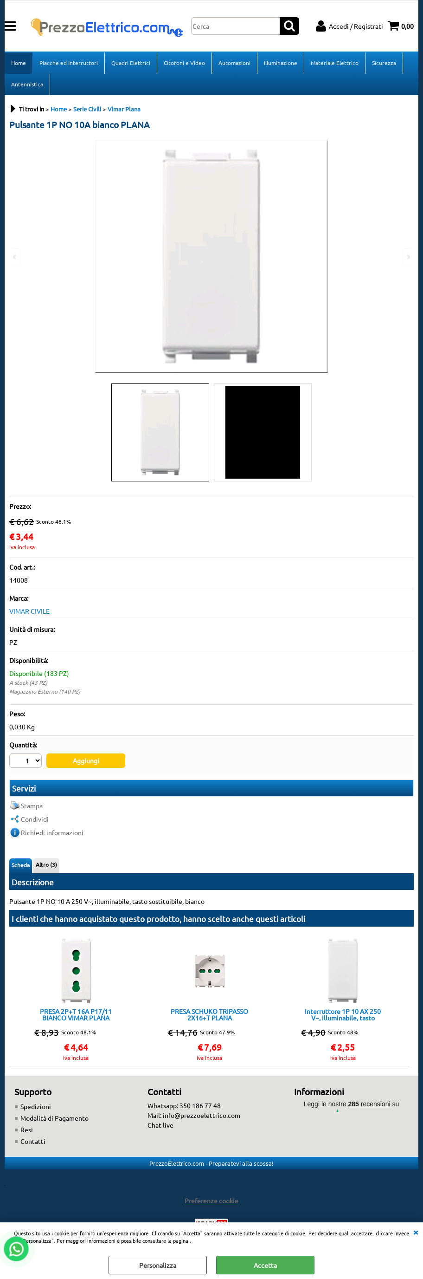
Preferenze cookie (211, 1200)
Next (408, 257)
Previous (15, 257)
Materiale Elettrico (335, 62)
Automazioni (234, 62)
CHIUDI (415, 1231)
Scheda (21, 865)
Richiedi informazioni (52, 832)
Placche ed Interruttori (68, 62)
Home (18, 62)
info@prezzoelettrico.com (201, 1115)
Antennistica (27, 84)
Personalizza (157, 1265)
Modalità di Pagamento (54, 1118)
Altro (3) (46, 864)
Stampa (32, 805)
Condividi (35, 819)
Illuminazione (280, 62)
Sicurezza (384, 62)
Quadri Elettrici (130, 62)
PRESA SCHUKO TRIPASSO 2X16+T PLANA (209, 1014)
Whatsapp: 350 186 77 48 (184, 1105)
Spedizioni (35, 1106)
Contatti (32, 1141)
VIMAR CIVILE (29, 611)
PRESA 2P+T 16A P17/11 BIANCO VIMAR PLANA (76, 1014)
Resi (26, 1129)
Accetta (265, 1265)
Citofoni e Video (184, 62)
